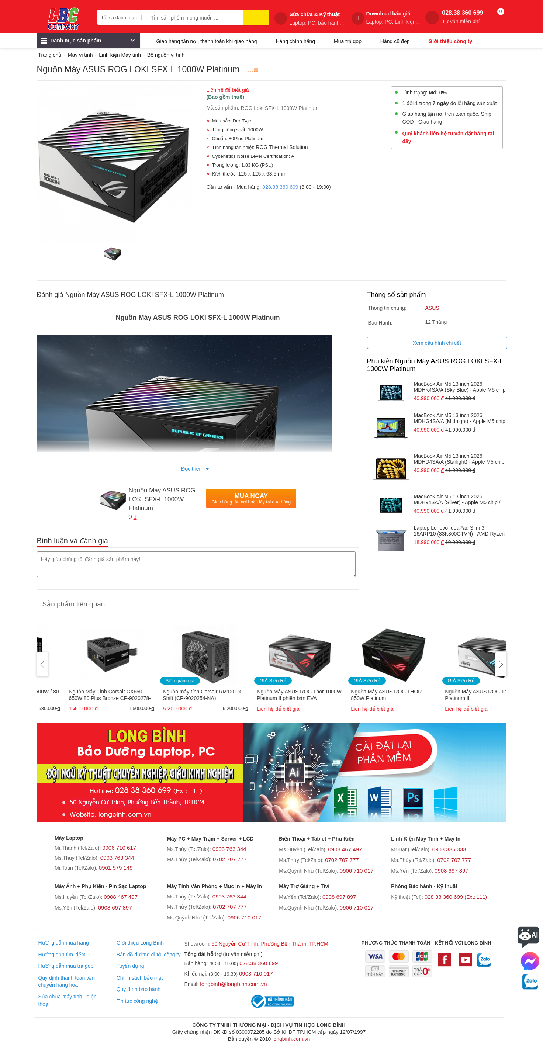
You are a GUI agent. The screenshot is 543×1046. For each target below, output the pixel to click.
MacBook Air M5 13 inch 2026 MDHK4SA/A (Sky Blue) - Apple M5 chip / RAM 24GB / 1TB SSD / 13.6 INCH (460, 387)
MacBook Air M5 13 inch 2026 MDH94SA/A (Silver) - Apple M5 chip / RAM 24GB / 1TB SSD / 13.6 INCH (457, 499)
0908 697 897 (451, 870)
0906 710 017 (357, 870)
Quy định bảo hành (138, 989)
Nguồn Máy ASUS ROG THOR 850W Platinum (452, 695)
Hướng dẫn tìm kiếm (61, 954)
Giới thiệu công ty (450, 41)
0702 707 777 (230, 859)
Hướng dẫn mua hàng (63, 943)
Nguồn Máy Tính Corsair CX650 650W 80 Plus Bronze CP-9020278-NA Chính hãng (176, 695)
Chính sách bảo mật (140, 978)
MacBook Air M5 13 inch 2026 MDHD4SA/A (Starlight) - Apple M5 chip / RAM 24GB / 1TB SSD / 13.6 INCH (459, 459)
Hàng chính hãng (295, 41)
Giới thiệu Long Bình (140, 943)
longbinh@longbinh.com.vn (233, 984)
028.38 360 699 (462, 17)
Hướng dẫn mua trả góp (65, 966)
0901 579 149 (116, 868)
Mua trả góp (348, 41)
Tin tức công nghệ (137, 1001)
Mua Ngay (251, 498)
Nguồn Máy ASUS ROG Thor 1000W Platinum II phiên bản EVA (365, 695)
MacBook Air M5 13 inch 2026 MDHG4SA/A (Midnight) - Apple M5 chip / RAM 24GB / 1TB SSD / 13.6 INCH (459, 418)
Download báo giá (393, 18)
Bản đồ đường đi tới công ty (149, 954)
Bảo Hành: (380, 323)
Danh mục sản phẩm (88, 42)
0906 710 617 (119, 848)
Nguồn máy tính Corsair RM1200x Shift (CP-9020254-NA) (268, 695)
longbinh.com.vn (291, 1039)
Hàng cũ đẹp (395, 41)
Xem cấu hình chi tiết (437, 343)
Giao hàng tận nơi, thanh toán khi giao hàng (206, 41)
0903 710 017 (256, 973)
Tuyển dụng (130, 966)
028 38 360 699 (456, 897)
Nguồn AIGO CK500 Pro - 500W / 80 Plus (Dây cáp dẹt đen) (83, 695)
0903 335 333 (449, 849)
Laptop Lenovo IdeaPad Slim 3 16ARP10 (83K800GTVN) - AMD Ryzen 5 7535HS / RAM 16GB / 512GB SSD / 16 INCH (459, 531)
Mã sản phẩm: (223, 108)
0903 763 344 (117, 858)
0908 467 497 (345, 849)
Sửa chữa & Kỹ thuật (316, 18)
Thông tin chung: (387, 308)
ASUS (432, 308)
